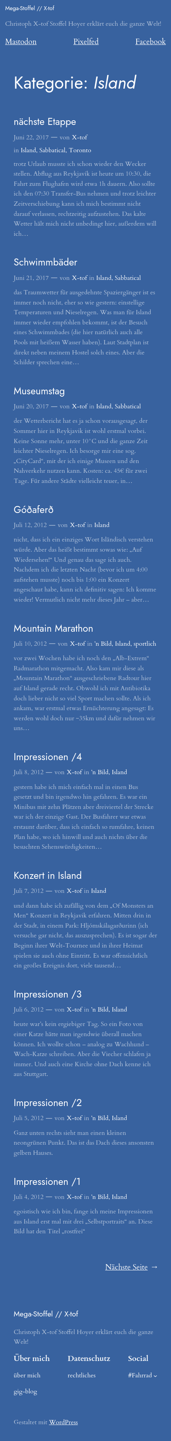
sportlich (145, 643)
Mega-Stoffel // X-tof (29, 8)
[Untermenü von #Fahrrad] (155, 1376)
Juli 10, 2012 (30, 643)
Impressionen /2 (48, 1103)
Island (28, 150)
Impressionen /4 (48, 757)
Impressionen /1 (47, 1182)
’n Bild (103, 643)
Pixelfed (86, 42)
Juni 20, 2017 (31, 406)
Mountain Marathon (53, 628)
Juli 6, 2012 (28, 1009)
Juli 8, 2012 (28, 772)
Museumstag (39, 391)
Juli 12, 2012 (30, 525)
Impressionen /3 (48, 994)
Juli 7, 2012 (28, 891)
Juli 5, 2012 (28, 1118)
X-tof (79, 137)
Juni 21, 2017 (31, 278)
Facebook (150, 42)
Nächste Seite (131, 1268)
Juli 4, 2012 (28, 1197)
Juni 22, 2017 (31, 137)
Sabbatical (52, 150)
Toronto (80, 150)
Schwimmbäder (45, 262)
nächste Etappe (45, 122)
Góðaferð (33, 510)
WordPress (63, 1422)
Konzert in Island (48, 876)
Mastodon (21, 42)
